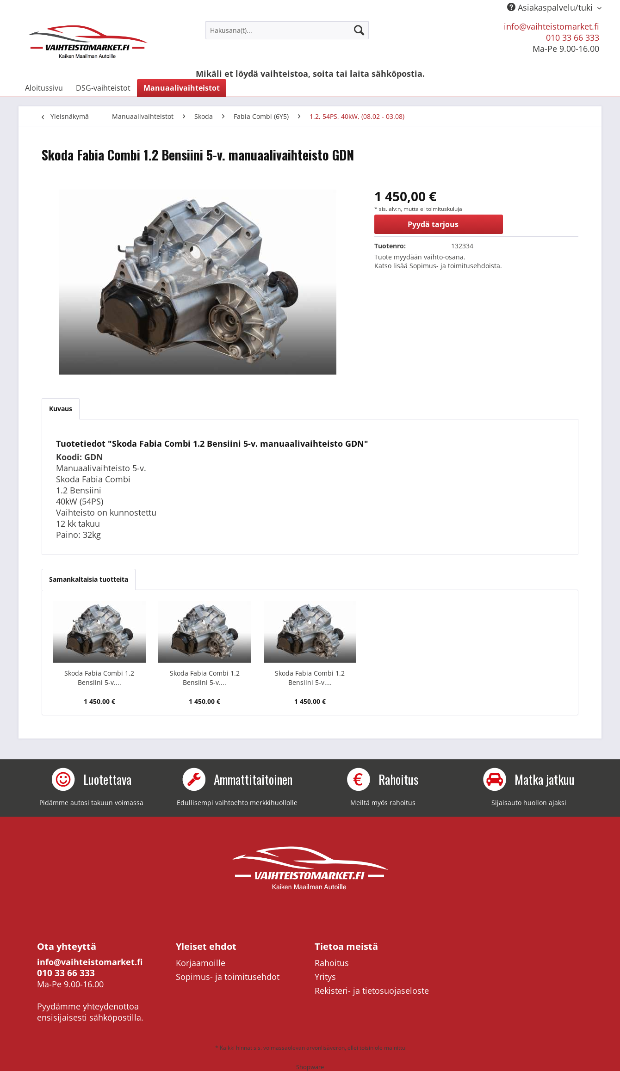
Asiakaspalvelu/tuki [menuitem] (551, 7)
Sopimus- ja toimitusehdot (227, 976)
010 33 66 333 (572, 37)
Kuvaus (60, 408)
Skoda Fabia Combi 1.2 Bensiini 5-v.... (99, 678)
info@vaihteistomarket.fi (551, 26)
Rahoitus (332, 962)
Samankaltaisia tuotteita (88, 579)
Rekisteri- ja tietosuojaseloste (372, 990)
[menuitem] (287, 30)
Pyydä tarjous (433, 224)
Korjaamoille (200, 962)
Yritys (325, 976)
